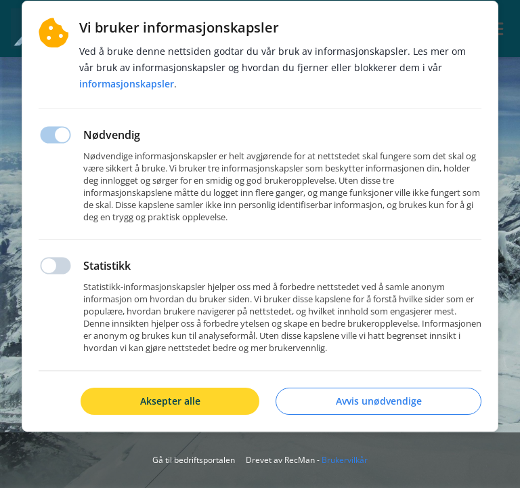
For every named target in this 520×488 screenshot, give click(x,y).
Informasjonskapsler (126, 83)
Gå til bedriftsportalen (193, 460)
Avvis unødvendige (379, 400)
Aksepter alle (170, 400)
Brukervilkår (345, 460)
